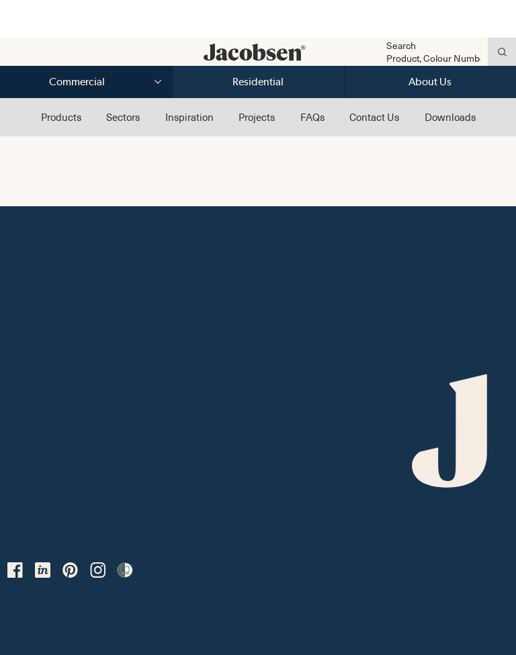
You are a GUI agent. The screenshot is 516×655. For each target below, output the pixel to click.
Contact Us (374, 117)
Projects (257, 117)
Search (401, 45)
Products (61, 117)
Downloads (450, 117)
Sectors (123, 117)
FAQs (312, 117)
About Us (430, 81)
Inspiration (189, 117)
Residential (258, 81)
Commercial (77, 81)
